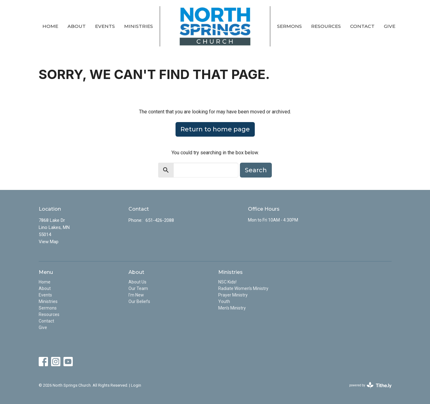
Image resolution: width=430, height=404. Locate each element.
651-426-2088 (160, 220)
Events (105, 26)
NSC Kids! (227, 281)
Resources (326, 26)
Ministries (138, 26)
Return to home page (215, 129)
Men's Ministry (232, 307)
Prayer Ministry (233, 294)
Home (50, 26)
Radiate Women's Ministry (243, 288)
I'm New (136, 294)
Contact (362, 26)
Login (136, 385)
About (76, 26)
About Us (137, 281)
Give (389, 26)
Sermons (289, 26)
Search (256, 170)
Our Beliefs (139, 301)
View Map (49, 241)
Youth (224, 301)
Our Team (138, 288)
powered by (370, 385)
